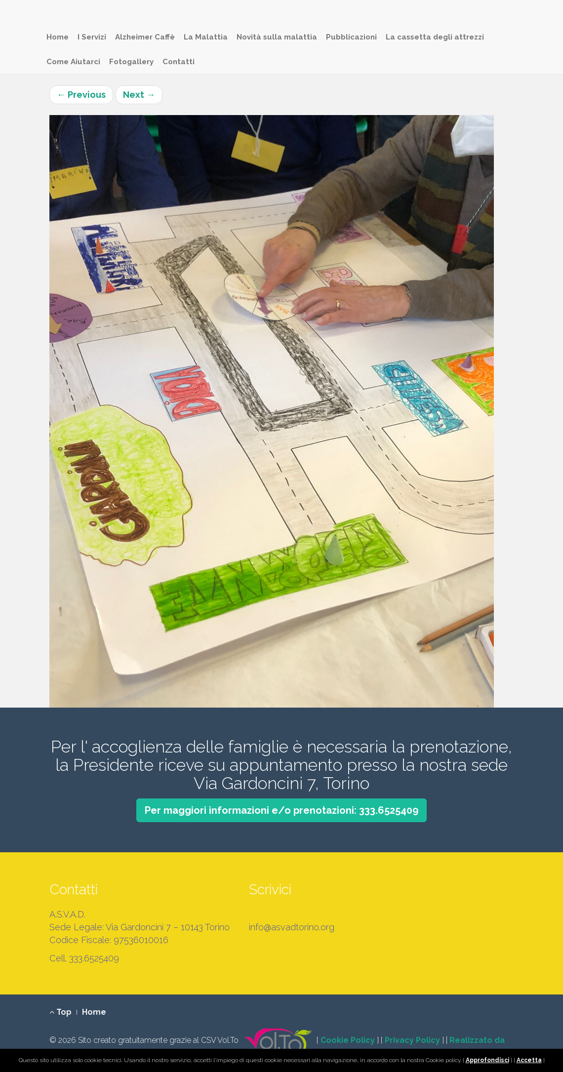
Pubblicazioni (351, 37)
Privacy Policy (412, 1040)
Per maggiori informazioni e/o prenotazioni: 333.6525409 (281, 810)
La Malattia (206, 37)
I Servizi (92, 37)
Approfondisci (487, 1060)
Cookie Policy (348, 1040)
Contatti (178, 61)
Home (57, 37)
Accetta (529, 1060)
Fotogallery (131, 61)
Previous (81, 94)
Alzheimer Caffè (145, 37)
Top (60, 1012)
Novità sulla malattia (277, 37)
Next (139, 94)
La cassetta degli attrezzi (435, 37)
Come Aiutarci (73, 61)
